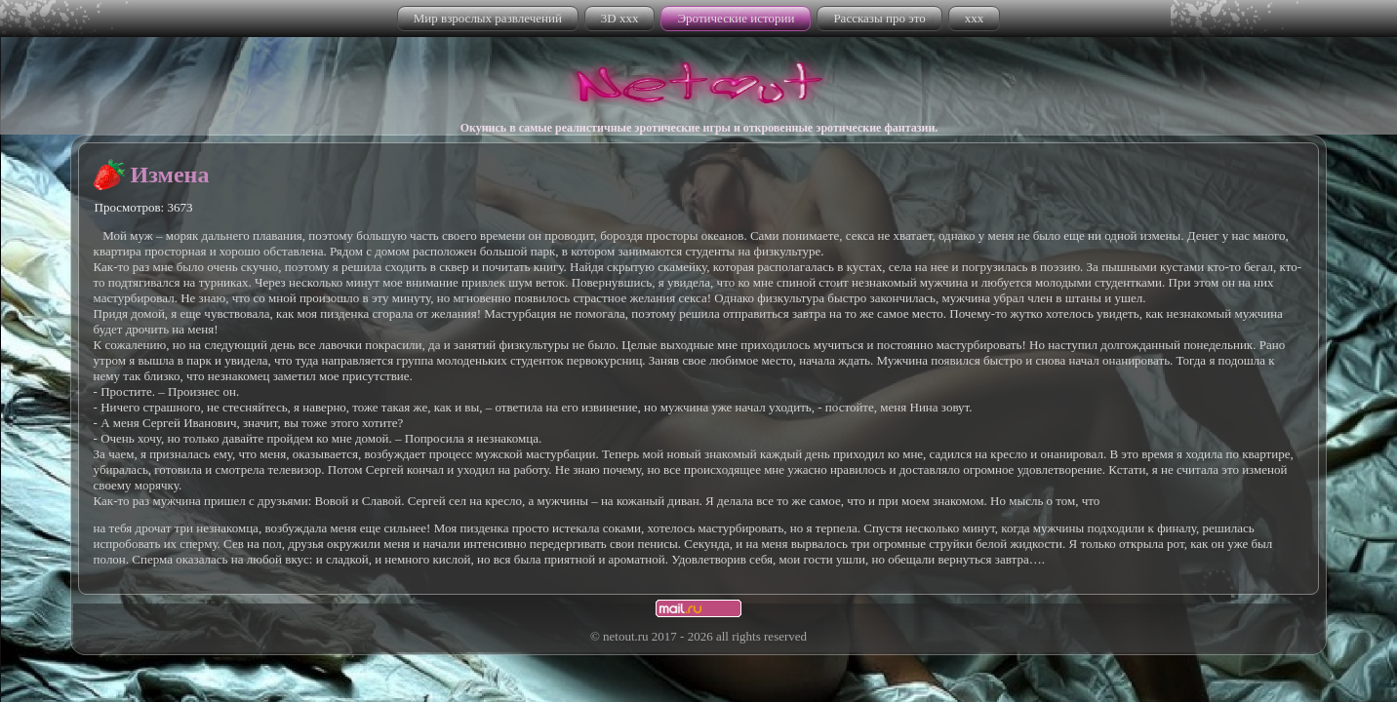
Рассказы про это (879, 18)
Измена (170, 174)
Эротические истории (735, 18)
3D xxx (620, 18)
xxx (974, 18)
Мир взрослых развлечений (488, 18)
